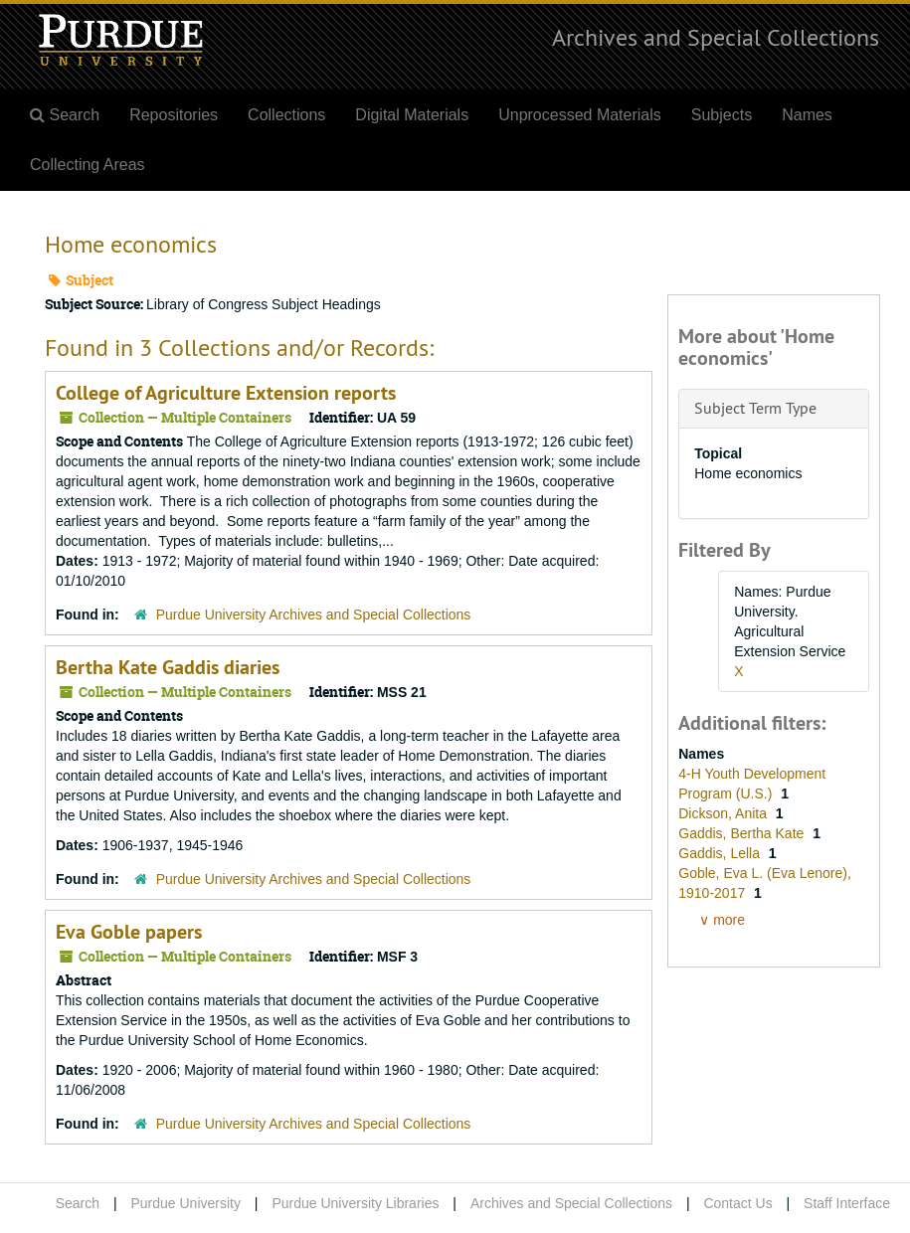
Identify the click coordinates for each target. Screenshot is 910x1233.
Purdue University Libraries (355, 1203)
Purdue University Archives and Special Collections (313, 614)
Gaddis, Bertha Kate (743, 833)
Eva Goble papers (129, 932)
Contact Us (737, 1203)
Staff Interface (847, 1203)
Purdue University (185, 1203)
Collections (286, 114)
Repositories (173, 114)
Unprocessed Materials (579, 114)
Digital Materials (411, 114)
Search (77, 1203)
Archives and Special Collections (715, 37)
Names (807, 114)
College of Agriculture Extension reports (226, 393)
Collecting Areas (87, 164)
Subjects (721, 114)
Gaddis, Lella (721, 853)
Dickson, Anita (724, 813)
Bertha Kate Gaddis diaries (167, 667)
